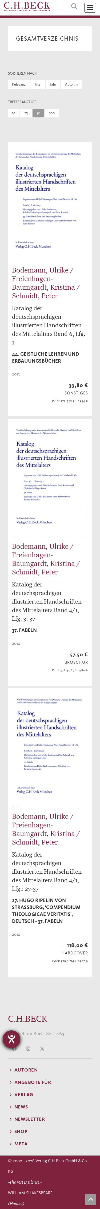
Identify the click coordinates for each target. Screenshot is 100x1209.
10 (13, 113)
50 (38, 113)
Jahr (53, 84)
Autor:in (71, 84)
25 (26, 113)
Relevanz (19, 84)
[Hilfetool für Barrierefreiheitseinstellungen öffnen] (11, 1039)
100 (52, 113)
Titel (37, 84)
